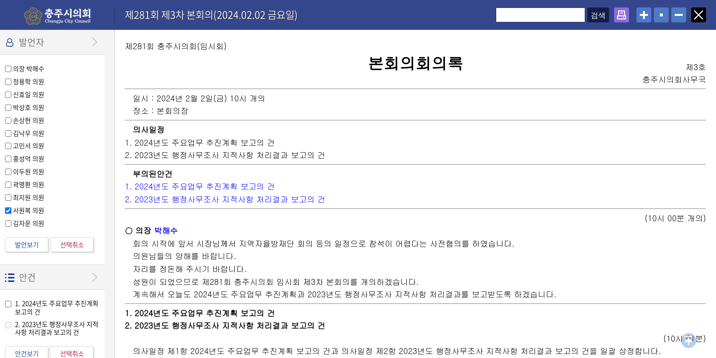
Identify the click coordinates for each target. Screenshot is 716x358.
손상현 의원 (28, 120)
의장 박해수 (28, 68)
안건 (27, 277)
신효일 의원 (28, 94)
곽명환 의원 (28, 184)
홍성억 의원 (28, 158)
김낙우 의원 (28, 133)
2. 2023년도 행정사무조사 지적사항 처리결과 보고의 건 (56, 328)
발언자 (31, 42)
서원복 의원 (28, 210)
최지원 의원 (28, 197)
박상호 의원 (28, 107)
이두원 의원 (28, 171)
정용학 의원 (28, 81)
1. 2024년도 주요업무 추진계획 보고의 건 (56, 307)
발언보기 (27, 244)
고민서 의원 (28, 145)
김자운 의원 (28, 223)
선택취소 (72, 244)
